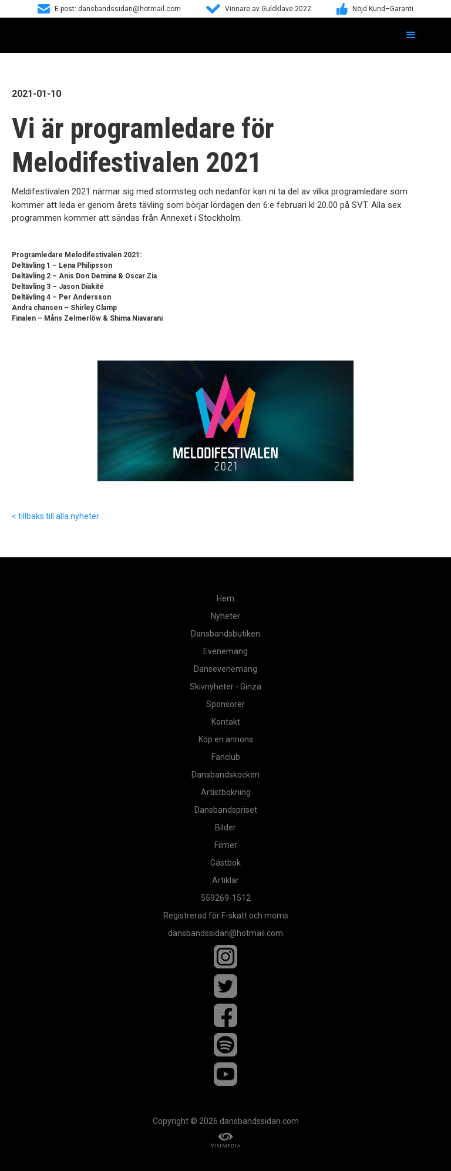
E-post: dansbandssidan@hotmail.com (118, 9)
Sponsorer (225, 704)
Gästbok (225, 862)
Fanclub (225, 757)
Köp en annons (225, 739)
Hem (225, 598)
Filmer (225, 845)
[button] (411, 35)
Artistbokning (226, 792)
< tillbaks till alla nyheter (55, 516)
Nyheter (225, 616)
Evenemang (225, 651)
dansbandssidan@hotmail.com (225, 933)
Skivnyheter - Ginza (225, 686)
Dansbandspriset (225, 810)
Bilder (225, 827)
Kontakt (225, 721)
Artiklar (225, 880)
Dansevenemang (225, 669)
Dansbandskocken (225, 774)
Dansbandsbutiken (225, 633)
